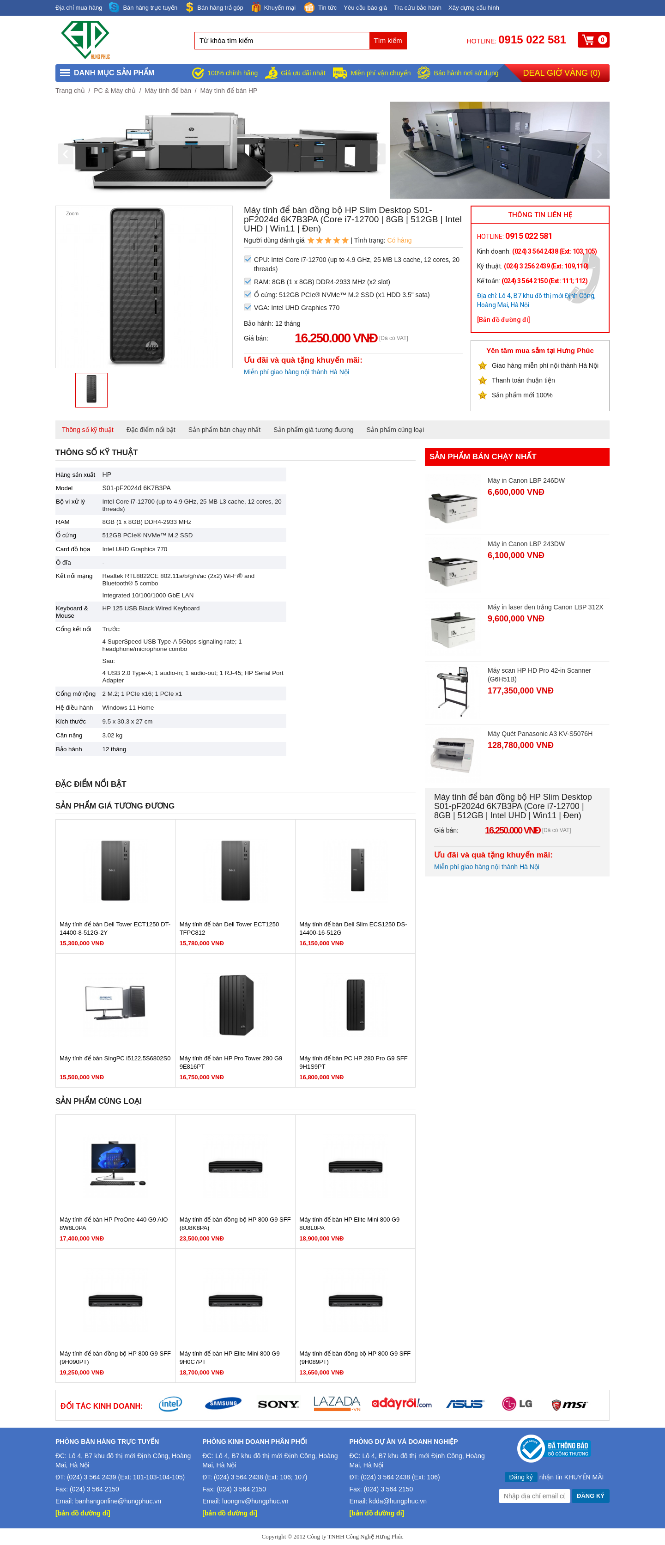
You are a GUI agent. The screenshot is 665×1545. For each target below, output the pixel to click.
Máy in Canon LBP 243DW (526, 543)
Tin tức (319, 8)
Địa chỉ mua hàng (78, 7)
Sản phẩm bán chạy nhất (224, 429)
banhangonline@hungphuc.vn (118, 1501)
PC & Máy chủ (115, 90)
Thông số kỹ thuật (88, 429)
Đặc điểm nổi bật (151, 429)
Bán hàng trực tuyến (143, 7)
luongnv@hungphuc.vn (255, 1501)
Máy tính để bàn (168, 90)
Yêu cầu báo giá (365, 7)
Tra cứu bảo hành (417, 7)
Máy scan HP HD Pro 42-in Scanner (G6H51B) (539, 675)
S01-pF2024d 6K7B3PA (137, 488)
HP (107, 474)
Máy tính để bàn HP (228, 90)
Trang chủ (70, 90)
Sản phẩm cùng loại (395, 429)
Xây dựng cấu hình (473, 7)
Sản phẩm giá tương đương (313, 429)
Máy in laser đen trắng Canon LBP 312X (546, 607)
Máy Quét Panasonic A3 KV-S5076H (540, 733)
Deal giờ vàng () (561, 73)
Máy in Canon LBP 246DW (526, 480)
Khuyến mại (273, 7)
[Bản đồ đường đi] (503, 319)
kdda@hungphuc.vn (398, 1501)
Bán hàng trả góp (213, 7)
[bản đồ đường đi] (82, 1513)
